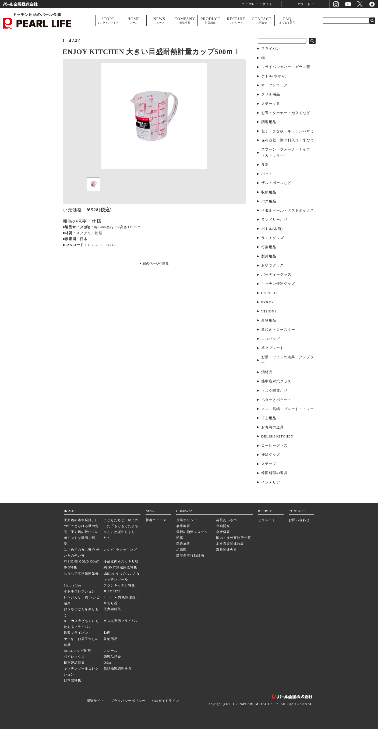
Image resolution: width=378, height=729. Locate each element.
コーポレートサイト (257, 4)
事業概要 (183, 526)
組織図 (181, 550)
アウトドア (305, 4)
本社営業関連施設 (230, 544)
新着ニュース (156, 520)
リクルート (266, 520)
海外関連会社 (226, 550)
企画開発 (223, 526)
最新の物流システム (192, 532)
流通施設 (183, 544)
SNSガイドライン (165, 701)
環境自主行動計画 (190, 555)
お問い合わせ (299, 520)
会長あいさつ (226, 520)
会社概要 (223, 532)
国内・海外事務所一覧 (233, 538)
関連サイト (95, 701)
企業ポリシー (186, 520)
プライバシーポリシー (128, 701)
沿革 (179, 538)
